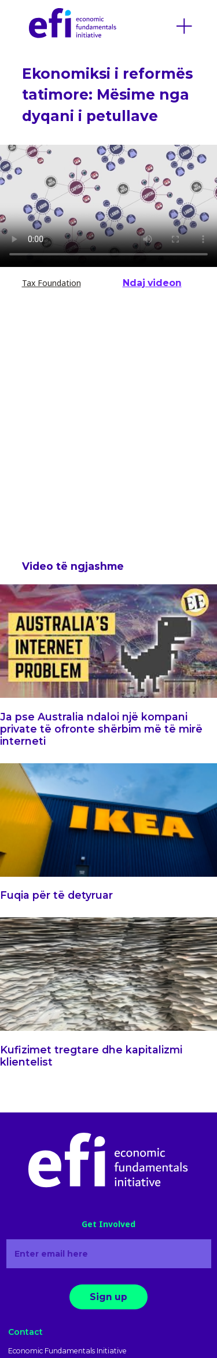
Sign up (108, 1296)
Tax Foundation (51, 282)
